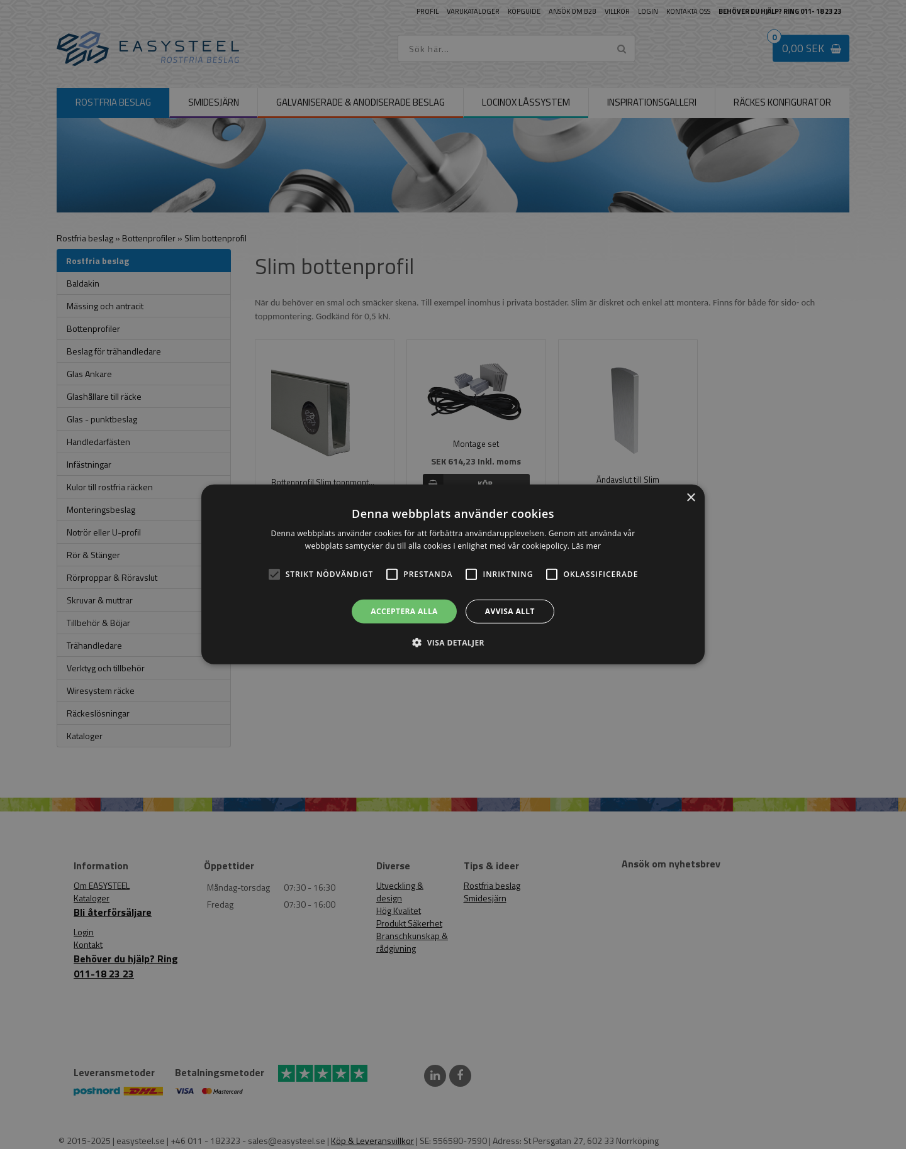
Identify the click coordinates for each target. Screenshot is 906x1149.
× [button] (690, 498)
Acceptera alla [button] (404, 611)
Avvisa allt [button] (510, 611)
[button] (274, 574)
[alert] (453, 574)
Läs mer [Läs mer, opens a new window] (586, 546)
